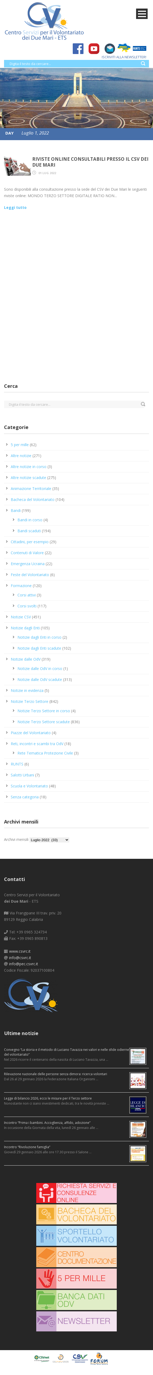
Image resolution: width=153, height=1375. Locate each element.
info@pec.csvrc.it (23, 963)
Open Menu (142, 14)
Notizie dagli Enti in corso (39, 637)
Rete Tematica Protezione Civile (45, 753)
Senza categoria (25, 796)
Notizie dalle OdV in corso (39, 668)
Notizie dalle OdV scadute (39, 679)
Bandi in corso (29, 519)
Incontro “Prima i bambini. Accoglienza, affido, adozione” (47, 1122)
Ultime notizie (21, 1033)
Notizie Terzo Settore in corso (43, 710)
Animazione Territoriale (31, 488)
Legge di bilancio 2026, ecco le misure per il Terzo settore (48, 1098)
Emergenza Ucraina (28, 563)
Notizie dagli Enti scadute (39, 648)
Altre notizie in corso (28, 466)
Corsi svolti (27, 605)
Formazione (21, 585)
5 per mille (20, 444)
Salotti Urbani (22, 774)
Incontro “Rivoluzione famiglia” (27, 1147)
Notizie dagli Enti (25, 627)
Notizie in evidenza (27, 690)
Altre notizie (21, 455)
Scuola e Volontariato (29, 785)
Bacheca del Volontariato (32, 499)
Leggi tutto (15, 207)
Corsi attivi (26, 595)
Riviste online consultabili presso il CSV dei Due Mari (90, 162)
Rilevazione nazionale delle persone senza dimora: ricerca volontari (55, 1074)
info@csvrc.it (20, 957)
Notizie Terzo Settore (29, 701)
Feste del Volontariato (30, 574)
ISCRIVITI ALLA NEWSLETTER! (121, 57)
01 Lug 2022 (47, 173)
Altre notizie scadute (28, 477)
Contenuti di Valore (27, 552)
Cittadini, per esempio (30, 541)
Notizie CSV (21, 616)
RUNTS (17, 764)
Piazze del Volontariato (31, 732)
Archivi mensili (16, 839)
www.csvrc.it (20, 951)
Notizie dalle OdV (26, 659)
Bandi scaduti (29, 530)
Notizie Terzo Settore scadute (43, 721)
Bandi (16, 510)
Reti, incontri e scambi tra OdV (37, 743)
